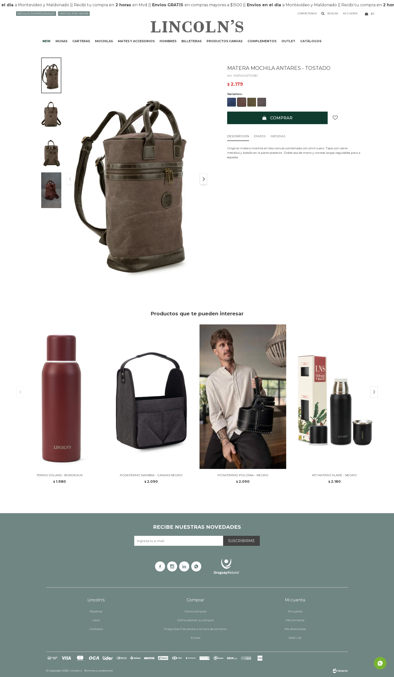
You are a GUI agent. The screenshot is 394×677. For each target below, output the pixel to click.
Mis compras (295, 620)
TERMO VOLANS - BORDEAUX (59, 475)
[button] (203, 179)
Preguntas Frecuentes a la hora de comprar (195, 629)
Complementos (262, 41)
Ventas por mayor (73, 13)
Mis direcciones (295, 629)
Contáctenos (307, 13)
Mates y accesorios (136, 41)
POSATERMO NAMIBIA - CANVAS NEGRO (151, 475)
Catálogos (310, 41)
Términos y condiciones (98, 670)
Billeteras (191, 41)
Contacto (96, 629)
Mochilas (104, 41)
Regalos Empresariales (36, 13)
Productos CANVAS (224, 41)
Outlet (288, 41)
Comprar (281, 118)
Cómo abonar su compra (195, 620)
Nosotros (96, 611)
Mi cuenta (295, 611)
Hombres (168, 41)
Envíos (195, 638)
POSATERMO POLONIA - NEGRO (243, 475)
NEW (46, 41)
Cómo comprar (195, 611)
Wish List (295, 638)
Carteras (81, 41)
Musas (61, 41)
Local (96, 620)
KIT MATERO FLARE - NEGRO (334, 475)
